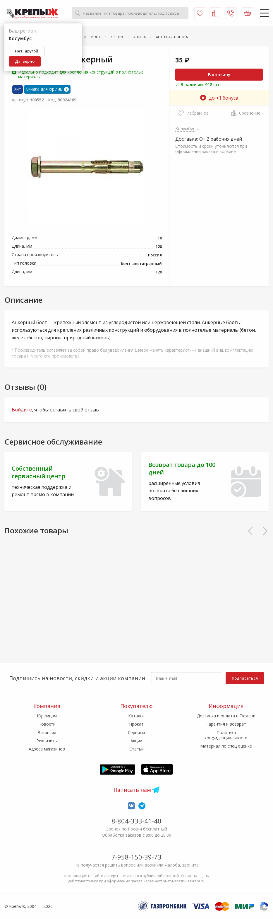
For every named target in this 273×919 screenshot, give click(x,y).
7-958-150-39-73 (136, 856)
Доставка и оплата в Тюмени (226, 716)
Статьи (136, 749)
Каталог (136, 716)
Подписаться (245, 678)
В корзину (219, 74)
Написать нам (132, 789)
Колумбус (185, 128)
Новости (47, 724)
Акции (136, 740)
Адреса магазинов (47, 749)
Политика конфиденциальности (226, 735)
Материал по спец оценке (226, 746)
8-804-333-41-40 (136, 820)
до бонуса (219, 98)
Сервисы (136, 732)
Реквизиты (47, 740)
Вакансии (46, 732)
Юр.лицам (47, 716)
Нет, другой (26, 51)
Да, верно (25, 61)
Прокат (136, 724)
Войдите (22, 409)
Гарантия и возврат (226, 724)
